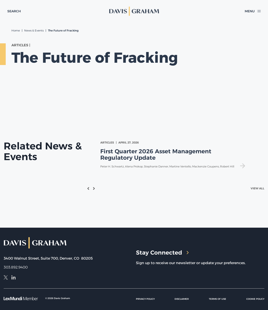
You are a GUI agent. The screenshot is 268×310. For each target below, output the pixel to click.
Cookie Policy (255, 298)
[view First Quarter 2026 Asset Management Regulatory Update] (173, 155)
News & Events (34, 30)
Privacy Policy (145, 298)
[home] (134, 11)
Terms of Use (217, 298)
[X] (6, 278)
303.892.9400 (16, 267)
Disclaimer (182, 298)
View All (257, 188)
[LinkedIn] (13, 278)
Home (15, 30)
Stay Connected (162, 252)
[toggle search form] (14, 11)
